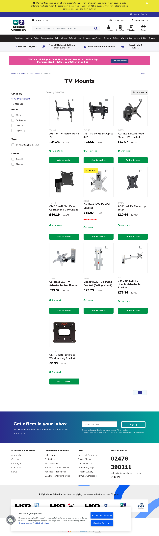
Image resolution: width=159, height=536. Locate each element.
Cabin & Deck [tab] (61, 38)
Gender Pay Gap (86, 467)
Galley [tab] (116, 38)
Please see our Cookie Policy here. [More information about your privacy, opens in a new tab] (34, 523)
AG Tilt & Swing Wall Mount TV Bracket (131, 135)
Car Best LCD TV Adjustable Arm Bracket (64, 283)
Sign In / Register (141, 14)
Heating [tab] (28, 38)
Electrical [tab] (19, 38)
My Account (108, 28)
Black (19, 159)
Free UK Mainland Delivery (61, 46)
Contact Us (49, 459)
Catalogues (17, 463)
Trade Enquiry (40, 20)
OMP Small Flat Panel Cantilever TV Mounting (63, 208)
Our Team (16, 467)
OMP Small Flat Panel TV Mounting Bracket (62, 356)
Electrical (22, 73)
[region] (71, 519)
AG (18, 115)
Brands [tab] (152, 38)
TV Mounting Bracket (27, 145)
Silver (19, 164)
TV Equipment (34, 73)
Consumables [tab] (47, 38)
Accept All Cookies (102, 515)
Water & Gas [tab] (126, 38)
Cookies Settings (102, 523)
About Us (16, 455)
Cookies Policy (85, 463)
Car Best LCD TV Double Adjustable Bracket (129, 284)
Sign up (133, 424)
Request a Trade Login (55, 471)
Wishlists (131, 28)
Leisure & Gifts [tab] (140, 38)
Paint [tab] (36, 38)
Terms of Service (134, 432)
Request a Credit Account (57, 467)
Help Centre (50, 455)
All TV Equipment (20, 99)
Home (13, 73)
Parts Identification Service (101, 46)
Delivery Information (87, 455)
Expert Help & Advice (135, 46)
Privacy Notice (122, 430)
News (14, 471)
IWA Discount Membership (57, 475)
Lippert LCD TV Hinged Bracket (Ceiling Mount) (98, 283)
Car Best (21, 120)
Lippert (20, 130)
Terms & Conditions (87, 475)
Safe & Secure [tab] (75, 38)
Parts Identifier (51, 463)
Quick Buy (120, 28)
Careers (15, 459)
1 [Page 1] (140, 392)
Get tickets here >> (119, 60)
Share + (144, 73)
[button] (10, 519)
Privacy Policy (121, 432)
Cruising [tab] (107, 38)
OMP (19, 125)
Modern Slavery (85, 471)
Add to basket (64, 160)
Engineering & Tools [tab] (92, 38)
